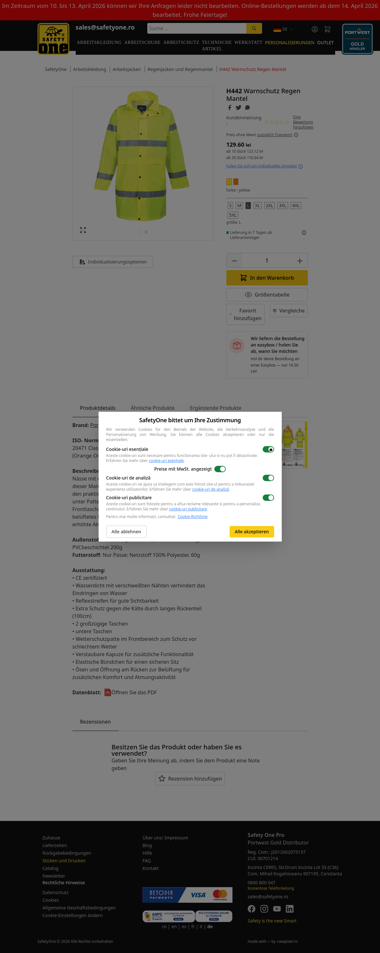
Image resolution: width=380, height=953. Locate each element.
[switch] (268, 449)
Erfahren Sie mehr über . (145, 460)
